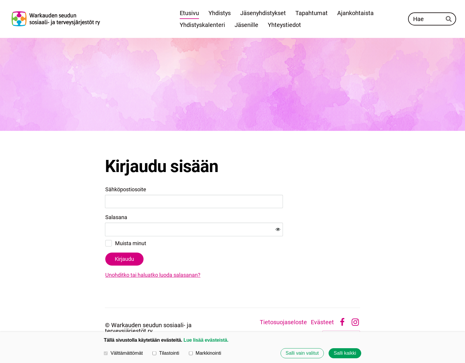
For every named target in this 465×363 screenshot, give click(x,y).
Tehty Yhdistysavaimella (341, 315)
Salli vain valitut (302, 353)
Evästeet (322, 303)
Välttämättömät (123, 353)
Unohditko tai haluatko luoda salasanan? (217, 255)
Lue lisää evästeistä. (206, 340)
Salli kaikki (345, 353)
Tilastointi (165, 353)
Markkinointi (205, 353)
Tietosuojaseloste (283, 303)
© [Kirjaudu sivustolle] (108, 305)
